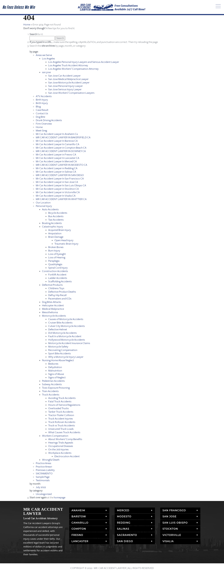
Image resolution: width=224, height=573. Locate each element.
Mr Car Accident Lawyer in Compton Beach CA (61, 147)
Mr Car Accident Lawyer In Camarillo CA (57, 144)
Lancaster (80, 541)
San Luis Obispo (175, 522)
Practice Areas (43, 463)
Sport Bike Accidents (59, 353)
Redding (123, 522)
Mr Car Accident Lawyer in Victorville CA (58, 192)
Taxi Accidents (56, 219)
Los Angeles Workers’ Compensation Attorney (73, 68)
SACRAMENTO (44, 473)
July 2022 (41, 487)
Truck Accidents (50, 394)
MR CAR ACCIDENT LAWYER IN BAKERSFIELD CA (63, 137)
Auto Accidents (50, 209)
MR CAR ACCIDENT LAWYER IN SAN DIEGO (60, 175)
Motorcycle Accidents (54, 315)
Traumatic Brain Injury (66, 243)
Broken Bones (55, 247)
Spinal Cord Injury (58, 267)
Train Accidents (50, 391)
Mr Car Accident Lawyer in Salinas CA (56, 171)
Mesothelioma (50, 312)
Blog (38, 106)
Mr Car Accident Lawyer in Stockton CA (57, 188)
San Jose (170, 516)
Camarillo (80, 522)
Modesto (124, 516)
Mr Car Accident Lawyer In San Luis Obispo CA (61, 185)
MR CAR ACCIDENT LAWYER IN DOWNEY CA (61, 151)
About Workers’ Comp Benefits (65, 439)
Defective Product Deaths (62, 291)
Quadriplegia (55, 264)
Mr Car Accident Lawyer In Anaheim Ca (57, 134)
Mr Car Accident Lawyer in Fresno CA (56, 154)
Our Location (43, 202)
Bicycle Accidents (57, 212)
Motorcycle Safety (58, 346)
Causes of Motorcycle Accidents (65, 319)
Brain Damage (55, 236)
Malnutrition (55, 370)
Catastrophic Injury (52, 226)
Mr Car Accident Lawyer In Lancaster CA (57, 158)
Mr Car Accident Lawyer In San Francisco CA (60, 178)
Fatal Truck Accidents (59, 401)
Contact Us (42, 113)
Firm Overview (44, 123)
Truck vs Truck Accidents (61, 425)
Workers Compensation (55, 435)
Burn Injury (54, 250)
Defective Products (52, 284)
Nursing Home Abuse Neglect (58, 360)
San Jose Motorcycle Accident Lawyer (68, 82)
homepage (59, 497)
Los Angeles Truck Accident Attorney (68, 65)
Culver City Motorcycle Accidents (66, 326)
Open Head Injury (63, 240)
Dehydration (55, 367)
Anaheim (78, 510)
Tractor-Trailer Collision (61, 415)
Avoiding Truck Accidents (62, 398)
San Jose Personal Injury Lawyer (65, 86)
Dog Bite (40, 116)
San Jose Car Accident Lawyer (64, 75)
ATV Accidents (44, 96)
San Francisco (174, 510)
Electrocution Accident (67, 456)
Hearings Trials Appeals (60, 442)
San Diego (125, 541)
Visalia (168, 541)
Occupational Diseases (60, 446)
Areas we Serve (44, 55)
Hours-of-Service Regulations (64, 405)
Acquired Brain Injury (59, 230)
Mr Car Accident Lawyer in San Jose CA (57, 182)
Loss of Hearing (56, 257)
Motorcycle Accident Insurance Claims (69, 343)
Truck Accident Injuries (60, 418)
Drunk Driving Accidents (49, 120)
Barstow (79, 516)
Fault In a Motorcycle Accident (64, 336)
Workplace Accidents (59, 453)
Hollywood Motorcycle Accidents (66, 339)
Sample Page (42, 477)
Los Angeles (48, 58)
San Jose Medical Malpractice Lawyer (68, 79)
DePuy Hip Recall (57, 295)
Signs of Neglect (57, 377)
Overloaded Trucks (58, 408)
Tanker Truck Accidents (60, 411)
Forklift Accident (57, 274)
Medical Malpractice (53, 309)
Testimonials (43, 480)
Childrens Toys (56, 288)
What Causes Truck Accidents (64, 432)
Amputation (54, 233)
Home (26, 24)
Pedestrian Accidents (53, 381)
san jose (46, 72)
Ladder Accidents (57, 278)
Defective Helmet (57, 329)
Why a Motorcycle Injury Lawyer (65, 357)
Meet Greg (41, 130)
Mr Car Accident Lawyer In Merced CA (56, 161)
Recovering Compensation (62, 350)
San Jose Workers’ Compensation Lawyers (71, 92)
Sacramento (127, 535)
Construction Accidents (55, 271)
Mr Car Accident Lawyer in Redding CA (56, 168)
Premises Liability (45, 470)
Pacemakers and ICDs (59, 298)
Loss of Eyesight (57, 254)
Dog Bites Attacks (51, 302)
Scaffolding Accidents (60, 281)
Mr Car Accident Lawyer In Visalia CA (55, 195)
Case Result (42, 110)
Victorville (172, 535)
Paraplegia (53, 260)
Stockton (170, 528)
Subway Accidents (52, 384)
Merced (123, 510)
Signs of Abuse (56, 374)
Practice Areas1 (44, 466)
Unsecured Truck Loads (61, 429)
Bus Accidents (55, 216)
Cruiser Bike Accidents (60, 322)
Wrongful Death (50, 459)
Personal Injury (44, 206)
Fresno (77, 535)
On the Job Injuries (58, 449)
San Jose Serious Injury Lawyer (65, 89)
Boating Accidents (52, 223)
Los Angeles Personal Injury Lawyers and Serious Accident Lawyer (83, 62)
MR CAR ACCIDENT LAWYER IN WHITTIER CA (61, 199)
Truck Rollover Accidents (61, 422)
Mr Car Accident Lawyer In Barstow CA (57, 140)
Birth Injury (42, 99)
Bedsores (53, 363)
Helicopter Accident (53, 305)
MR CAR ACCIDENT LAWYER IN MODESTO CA (61, 164)
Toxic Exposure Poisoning (56, 387)
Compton (79, 528)
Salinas (123, 528)
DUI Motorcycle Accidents (62, 333)
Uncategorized (44, 494)
